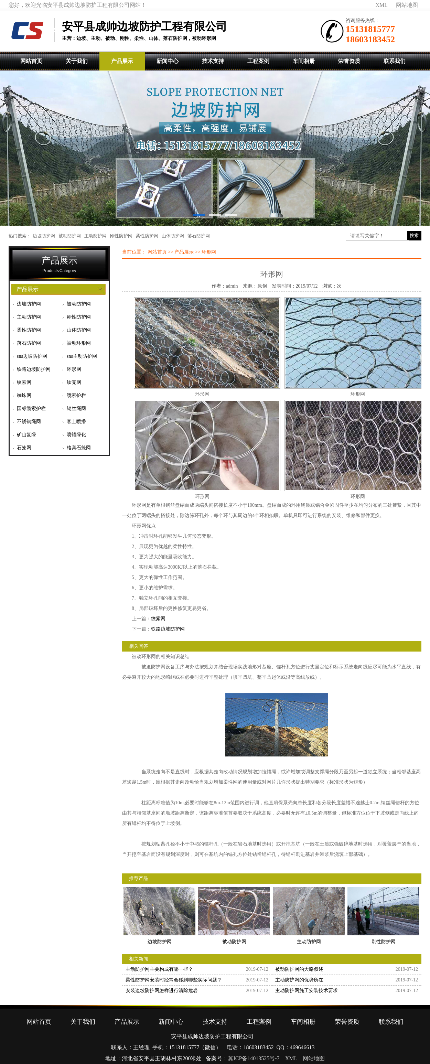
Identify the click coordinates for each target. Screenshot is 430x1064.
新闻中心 (168, 61)
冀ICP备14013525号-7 (253, 1058)
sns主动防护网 (82, 356)
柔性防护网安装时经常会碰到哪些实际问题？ (174, 979)
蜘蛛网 (24, 395)
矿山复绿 (26, 434)
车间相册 (304, 61)
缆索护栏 (76, 395)
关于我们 (77, 61)
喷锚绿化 (76, 434)
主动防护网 (95, 235)
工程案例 (258, 61)
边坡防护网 (44, 235)
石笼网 (24, 447)
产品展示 (122, 61)
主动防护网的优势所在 (299, 979)
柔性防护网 (147, 235)
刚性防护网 (121, 235)
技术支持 (213, 61)
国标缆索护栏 (31, 408)
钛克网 (74, 382)
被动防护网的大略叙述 (299, 969)
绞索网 (24, 382)
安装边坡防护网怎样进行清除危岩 (162, 990)
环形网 (74, 369)
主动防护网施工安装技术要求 (306, 990)
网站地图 (407, 5)
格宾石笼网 (79, 447)
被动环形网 (79, 343)
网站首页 (31, 61)
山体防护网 (173, 235)
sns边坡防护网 (32, 356)
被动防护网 (69, 235)
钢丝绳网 (76, 408)
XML (381, 5)
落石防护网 (198, 235)
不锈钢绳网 (29, 421)
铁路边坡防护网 (34, 369)
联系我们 (395, 61)
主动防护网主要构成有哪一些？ (159, 969)
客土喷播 (76, 421)
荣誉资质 (349, 61)
